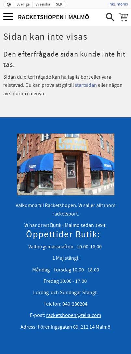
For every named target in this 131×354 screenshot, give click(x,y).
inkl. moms (118, 4)
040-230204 (74, 304)
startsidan (86, 85)
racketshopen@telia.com (73, 315)
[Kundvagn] (123, 17)
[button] (9, 17)
